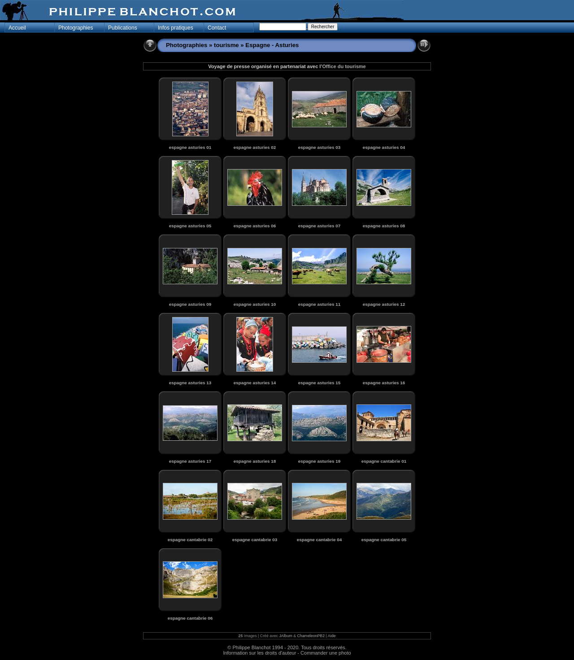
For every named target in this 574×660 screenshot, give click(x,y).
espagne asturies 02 (255, 147)
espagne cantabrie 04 (319, 539)
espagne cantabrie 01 (383, 461)
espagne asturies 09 (190, 304)
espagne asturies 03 (319, 147)
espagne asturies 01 (190, 147)
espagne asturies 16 (384, 382)
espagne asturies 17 (190, 461)
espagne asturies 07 (319, 225)
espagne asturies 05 (190, 225)
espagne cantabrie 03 (254, 539)
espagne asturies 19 (319, 461)
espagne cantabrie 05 (383, 539)
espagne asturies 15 (319, 382)
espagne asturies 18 (255, 461)
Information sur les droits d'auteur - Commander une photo (287, 653)
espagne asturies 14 (255, 382)
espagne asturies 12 (384, 304)
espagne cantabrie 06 (190, 618)
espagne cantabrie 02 (190, 539)
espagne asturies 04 (384, 147)
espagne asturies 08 (384, 225)
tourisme (226, 45)
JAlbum (285, 636)
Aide (332, 636)
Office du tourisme (343, 66)
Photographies (186, 45)
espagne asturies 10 (255, 304)
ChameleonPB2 (311, 636)
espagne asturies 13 (190, 382)
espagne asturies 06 (255, 225)
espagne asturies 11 (319, 304)
